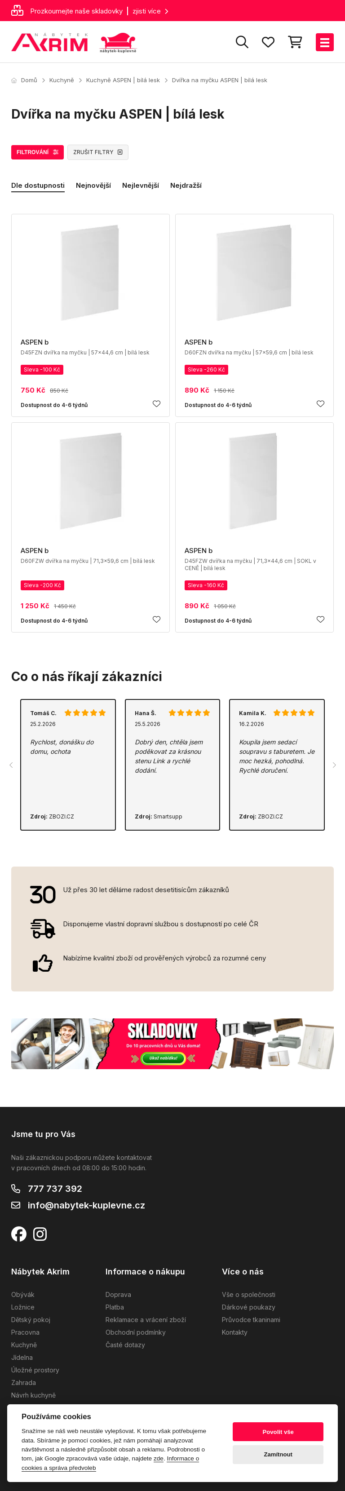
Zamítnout (278, 1454)
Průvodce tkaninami (251, 1319)
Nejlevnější (140, 185)
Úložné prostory (35, 1370)
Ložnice (23, 1307)
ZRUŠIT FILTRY (98, 152)
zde (159, 1458)
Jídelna (22, 1357)
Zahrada (23, 1382)
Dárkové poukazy (248, 1307)
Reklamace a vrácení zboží (146, 1319)
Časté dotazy (125, 1345)
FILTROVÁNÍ (37, 152)
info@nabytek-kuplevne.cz (86, 1205)
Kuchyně (61, 80)
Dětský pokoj (30, 1319)
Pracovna (25, 1332)
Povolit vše (278, 1432)
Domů (24, 80)
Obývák (23, 1294)
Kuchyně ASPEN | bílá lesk (123, 80)
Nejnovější (93, 185)
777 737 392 (55, 1188)
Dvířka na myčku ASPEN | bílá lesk (219, 80)
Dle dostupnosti (38, 185)
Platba (115, 1307)
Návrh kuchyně (33, 1395)
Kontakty (235, 1332)
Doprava (118, 1294)
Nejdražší (186, 185)
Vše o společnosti (248, 1294)
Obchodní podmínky (136, 1332)
